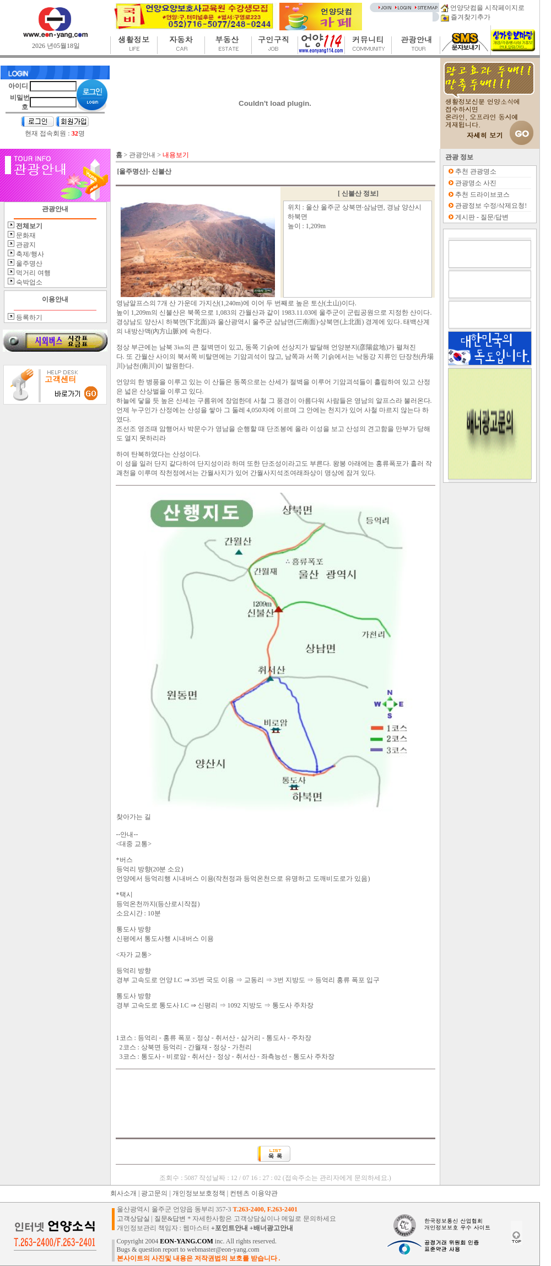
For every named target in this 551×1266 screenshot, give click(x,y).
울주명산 (28, 263)
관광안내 (142, 155)
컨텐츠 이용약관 (254, 1193)
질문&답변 (170, 1218)
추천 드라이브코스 (482, 194)
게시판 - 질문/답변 (482, 217)
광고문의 (154, 1193)
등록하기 (28, 317)
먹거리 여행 (32, 273)
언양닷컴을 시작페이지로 (483, 8)
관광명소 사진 (475, 183)
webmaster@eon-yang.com (223, 1249)
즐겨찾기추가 (465, 17)
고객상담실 (133, 1218)
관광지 (25, 245)
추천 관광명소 (475, 171)
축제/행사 (29, 254)
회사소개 (123, 1193)
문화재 (25, 235)
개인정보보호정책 (198, 1193)
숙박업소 (28, 282)
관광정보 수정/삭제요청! (491, 205)
